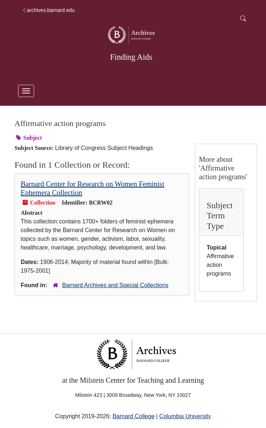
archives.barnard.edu (48, 10)
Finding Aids (131, 57)
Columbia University (185, 416)
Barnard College (133, 416)
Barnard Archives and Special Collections (115, 285)
